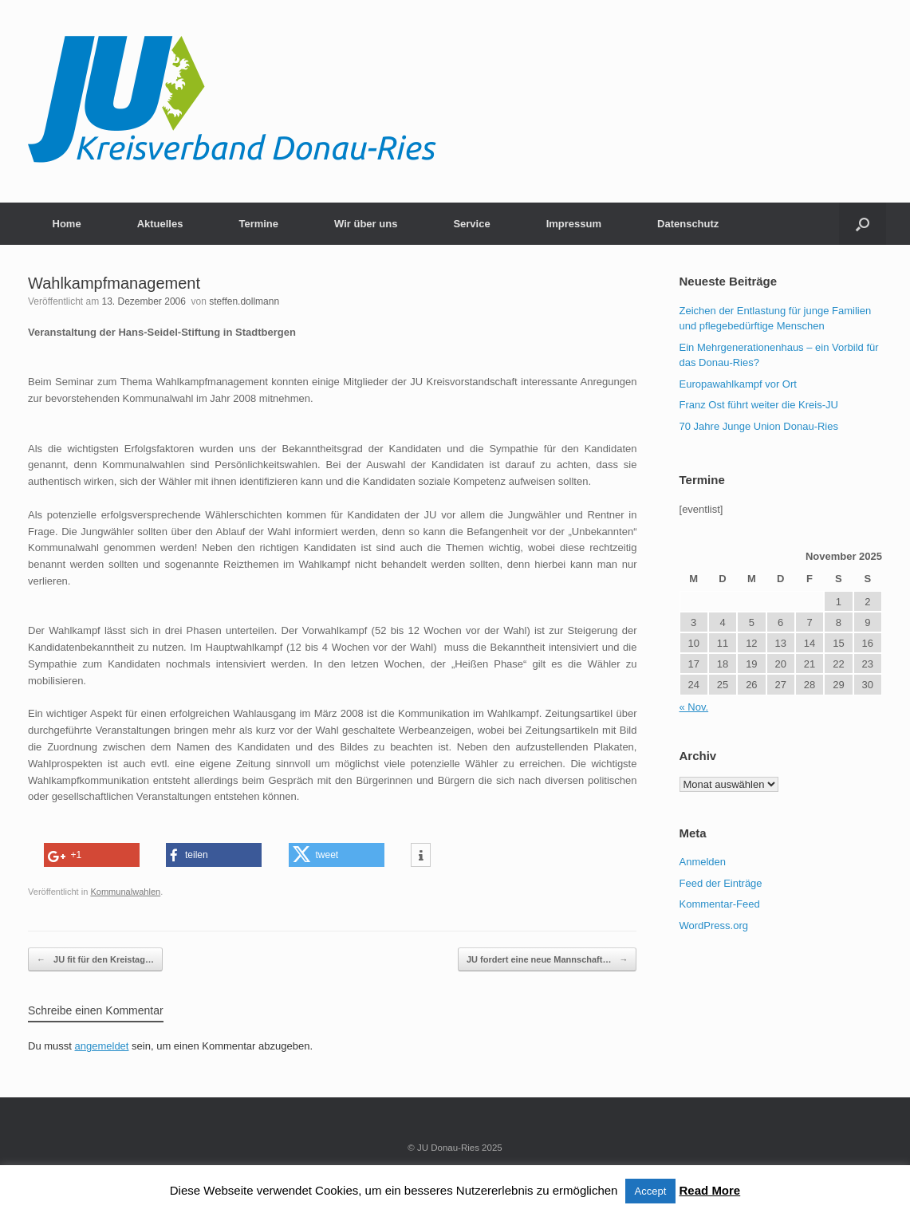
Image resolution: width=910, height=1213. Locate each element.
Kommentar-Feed (720, 904)
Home (67, 224)
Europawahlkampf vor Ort (738, 384)
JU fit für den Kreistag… (95, 960)
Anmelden (703, 862)
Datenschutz (688, 224)
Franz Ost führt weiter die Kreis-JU (759, 405)
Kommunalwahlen (125, 891)
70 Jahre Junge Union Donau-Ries (759, 426)
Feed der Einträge (721, 883)
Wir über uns (365, 224)
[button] (862, 224)
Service (471, 224)
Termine (258, 224)
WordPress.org (714, 925)
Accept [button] (651, 1191)
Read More (710, 1190)
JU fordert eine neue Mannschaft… (547, 960)
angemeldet (102, 1046)
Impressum (573, 224)
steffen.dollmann (244, 301)
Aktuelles (160, 224)
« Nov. (694, 707)
